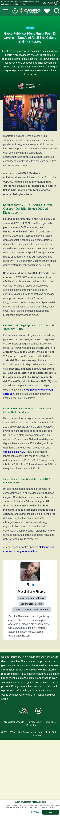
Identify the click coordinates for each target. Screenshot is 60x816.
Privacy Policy (35, 722)
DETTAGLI (35, 812)
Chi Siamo (50, 722)
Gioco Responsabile (14, 722)
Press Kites (32, 725)
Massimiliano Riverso (31, 591)
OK (50, 812)
